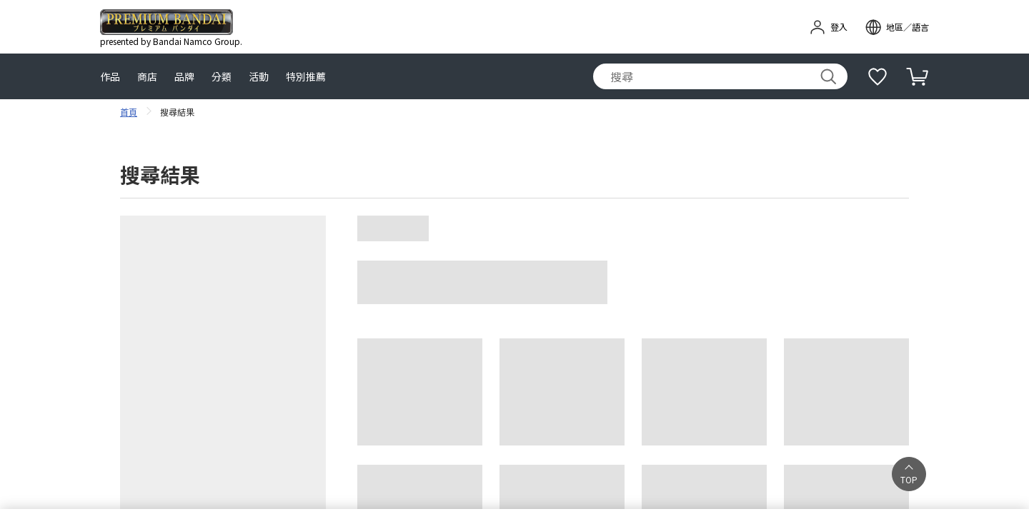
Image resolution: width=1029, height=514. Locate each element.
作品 (110, 77)
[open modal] (897, 27)
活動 (259, 77)
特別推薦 (306, 77)
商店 (147, 77)
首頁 (128, 112)
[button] (909, 474)
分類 (222, 77)
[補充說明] (877, 76)
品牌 (184, 77)
